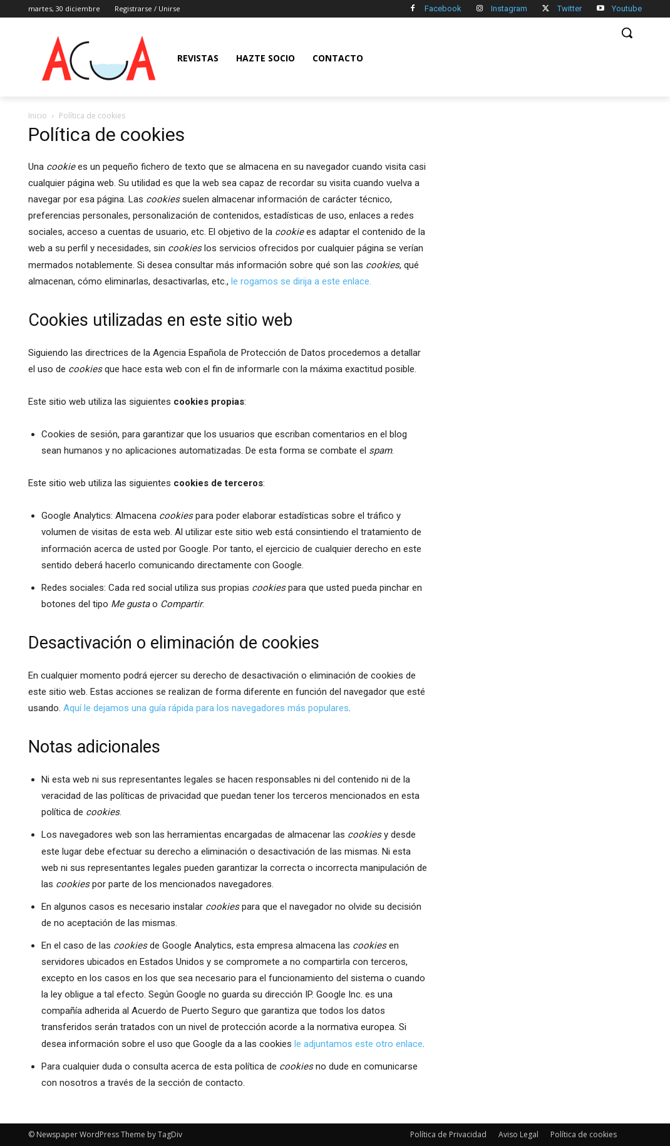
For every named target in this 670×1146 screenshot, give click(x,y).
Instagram (509, 8)
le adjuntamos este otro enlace (358, 1044)
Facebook (443, 8)
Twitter (569, 8)
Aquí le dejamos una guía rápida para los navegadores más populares (206, 708)
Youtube (627, 8)
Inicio (37, 115)
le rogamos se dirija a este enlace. (301, 281)
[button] (627, 33)
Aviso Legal (518, 1134)
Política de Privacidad (448, 1134)
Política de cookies (583, 1134)
